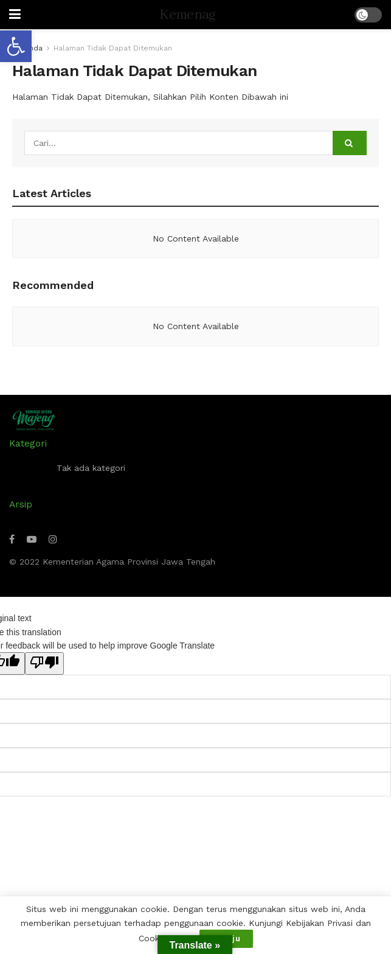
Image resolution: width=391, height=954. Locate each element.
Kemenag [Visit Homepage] (187, 15)
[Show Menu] (15, 14)
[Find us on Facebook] (12, 539)
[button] (16, 46)
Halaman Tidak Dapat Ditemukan (113, 48)
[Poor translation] (44, 663)
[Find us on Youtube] (31, 539)
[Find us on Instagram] (53, 539)
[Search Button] (350, 143)
